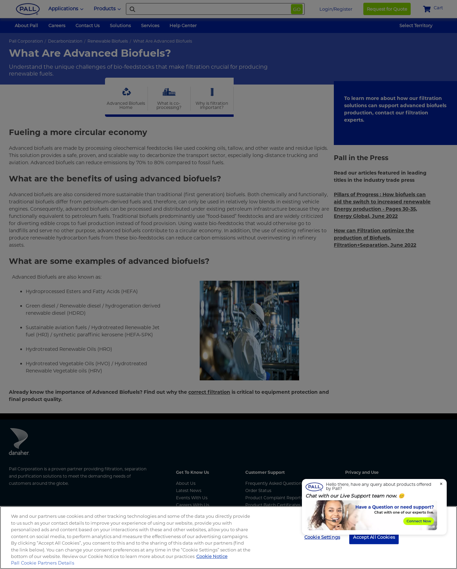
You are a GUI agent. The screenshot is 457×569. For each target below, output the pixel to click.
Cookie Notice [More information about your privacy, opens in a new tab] (211, 556)
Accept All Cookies (374, 536)
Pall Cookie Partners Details (42, 563)
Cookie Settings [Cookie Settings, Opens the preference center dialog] (322, 536)
